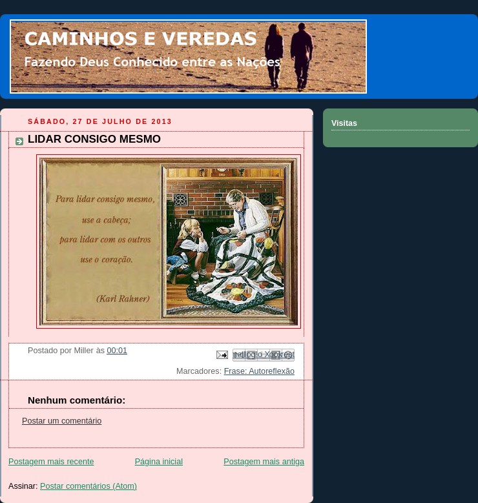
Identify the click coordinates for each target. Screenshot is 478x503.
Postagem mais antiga (263, 461)
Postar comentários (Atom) (88, 486)
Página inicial (159, 461)
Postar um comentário (61, 421)
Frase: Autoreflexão (259, 371)
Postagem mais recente (51, 461)
